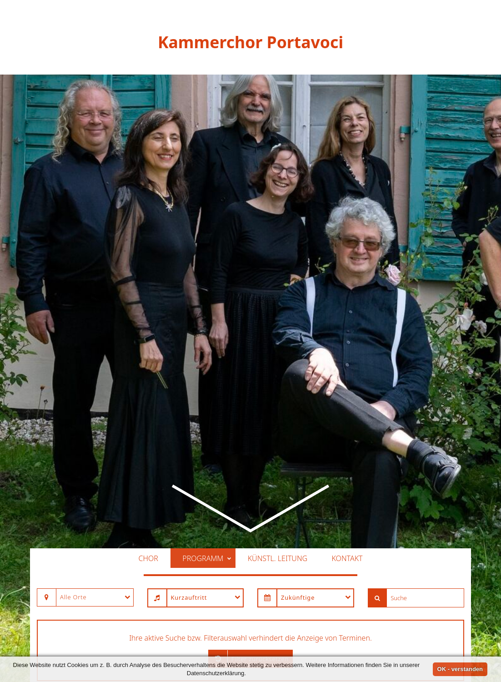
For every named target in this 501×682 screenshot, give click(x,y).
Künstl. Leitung (277, 471)
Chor (148, 471)
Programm (206, 471)
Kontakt (347, 471)
